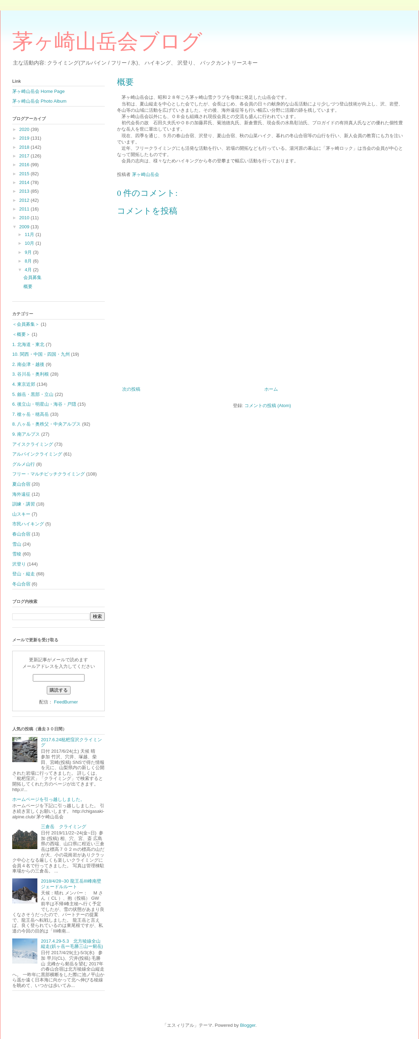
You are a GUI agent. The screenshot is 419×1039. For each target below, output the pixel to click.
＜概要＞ (21, 334)
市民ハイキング (28, 523)
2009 (25, 226)
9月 (29, 252)
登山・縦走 (23, 573)
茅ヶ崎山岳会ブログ (107, 41)
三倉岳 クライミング (63, 826)
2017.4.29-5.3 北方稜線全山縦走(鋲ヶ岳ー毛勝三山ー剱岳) (72, 943)
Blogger (247, 1025)
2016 (25, 164)
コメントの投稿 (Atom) (267, 405)
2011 (25, 209)
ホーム (271, 389)
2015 (25, 173)
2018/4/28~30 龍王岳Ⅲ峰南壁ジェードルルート (71, 883)
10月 (30, 243)
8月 (29, 261)
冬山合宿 (21, 584)
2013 (25, 191)
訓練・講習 (23, 504)
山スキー (21, 514)
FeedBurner (66, 702)
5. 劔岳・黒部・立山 (32, 394)
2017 (25, 156)
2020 (25, 129)
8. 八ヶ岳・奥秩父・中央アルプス (46, 424)
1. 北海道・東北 (28, 344)
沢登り (19, 564)
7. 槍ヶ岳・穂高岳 (30, 414)
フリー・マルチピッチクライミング (48, 474)
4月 (29, 269)
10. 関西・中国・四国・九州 (41, 354)
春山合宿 (21, 534)
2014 (25, 182)
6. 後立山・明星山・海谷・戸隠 (44, 404)
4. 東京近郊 (23, 384)
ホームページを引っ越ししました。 (48, 799)
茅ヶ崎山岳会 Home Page (38, 91)
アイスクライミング (32, 444)
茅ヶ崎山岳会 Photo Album (39, 101)
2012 (25, 200)
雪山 (16, 544)
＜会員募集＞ (25, 324)
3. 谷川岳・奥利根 (30, 374)
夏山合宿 (21, 484)
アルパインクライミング (37, 454)
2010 (25, 217)
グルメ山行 (23, 464)
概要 (27, 286)
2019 (25, 138)
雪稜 (16, 554)
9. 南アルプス (26, 434)
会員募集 (32, 277)
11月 (30, 234)
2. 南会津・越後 (28, 364)
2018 (25, 147)
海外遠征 (21, 494)
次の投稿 (131, 389)
